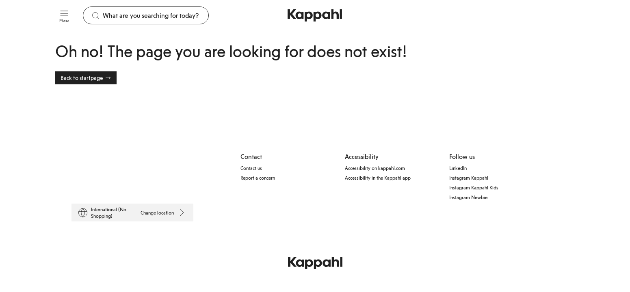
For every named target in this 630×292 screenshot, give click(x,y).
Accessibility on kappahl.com (375, 168)
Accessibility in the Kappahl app (378, 177)
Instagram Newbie (468, 197)
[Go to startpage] (315, 15)
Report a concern (257, 177)
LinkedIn (458, 168)
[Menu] (64, 15)
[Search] (156, 15)
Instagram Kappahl (468, 177)
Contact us (251, 168)
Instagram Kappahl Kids (473, 187)
